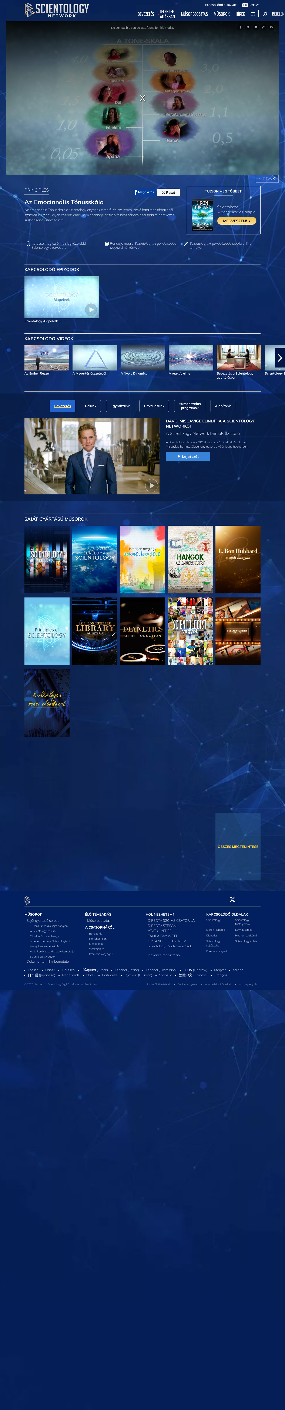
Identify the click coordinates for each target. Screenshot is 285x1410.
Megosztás (144, 192)
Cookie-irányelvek (188, 981)
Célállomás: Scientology (44, 933)
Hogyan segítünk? (246, 933)
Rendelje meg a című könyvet (143, 245)
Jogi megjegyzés (248, 981)
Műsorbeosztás (99, 918)
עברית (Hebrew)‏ (195, 967)
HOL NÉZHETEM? (160, 912)
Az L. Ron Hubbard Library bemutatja (52, 949)
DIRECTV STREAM (162, 923)
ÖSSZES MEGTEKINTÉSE (238, 846)
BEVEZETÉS (146, 14)
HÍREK (240, 14)
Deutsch (68, 967)
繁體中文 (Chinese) (193, 972)
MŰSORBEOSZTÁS (194, 14)
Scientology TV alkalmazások (170, 943)
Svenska (165, 972)
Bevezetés (95, 931)
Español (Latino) (127, 967)
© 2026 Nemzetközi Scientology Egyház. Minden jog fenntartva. (61, 981)
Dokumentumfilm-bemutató (48, 959)
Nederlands (71, 972)
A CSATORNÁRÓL (99, 925)
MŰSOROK (222, 14)
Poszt (168, 192)
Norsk (90, 972)
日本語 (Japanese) (41, 972)
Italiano (237, 967)
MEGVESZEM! (237, 220)
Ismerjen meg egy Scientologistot (50, 938)
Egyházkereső (243, 927)
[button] (280, 358)
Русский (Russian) (138, 972)
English (33, 967)
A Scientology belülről (43, 928)
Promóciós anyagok (101, 951)
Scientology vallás (246, 938)
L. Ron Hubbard (215, 927)
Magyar (220, 967)
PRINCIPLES (36, 190)
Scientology (213, 917)
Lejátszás (188, 456)
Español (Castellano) (161, 967)
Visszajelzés (96, 946)
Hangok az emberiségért (45, 943)
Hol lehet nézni (98, 936)
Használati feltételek (159, 981)
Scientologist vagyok (42, 954)
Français (221, 972)
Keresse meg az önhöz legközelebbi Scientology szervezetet (58, 245)
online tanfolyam (220, 245)
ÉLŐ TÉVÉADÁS (98, 912)
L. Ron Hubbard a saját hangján (49, 923)
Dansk (50, 967)
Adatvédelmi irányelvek (218, 981)
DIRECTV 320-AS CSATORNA (171, 918)
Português (110, 972)
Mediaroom (96, 941)
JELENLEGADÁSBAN (167, 14)
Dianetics (211, 933)
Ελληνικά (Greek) (94, 967)
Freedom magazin (217, 948)
